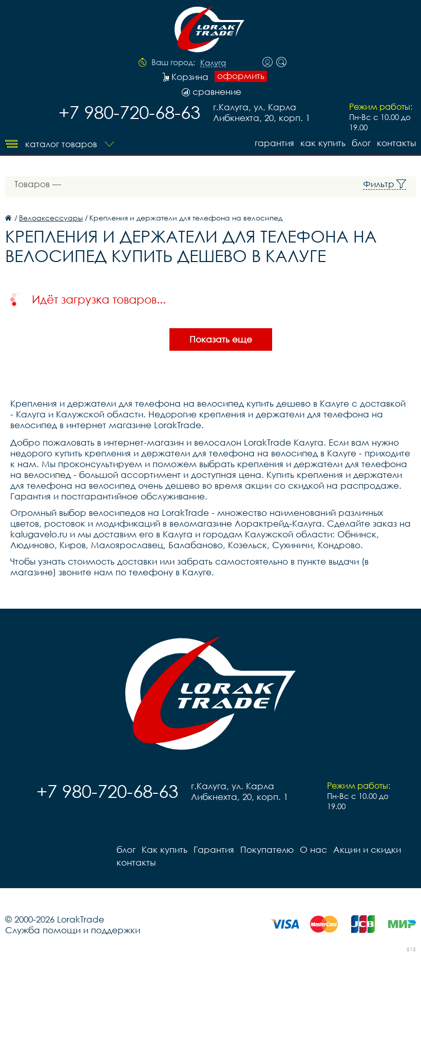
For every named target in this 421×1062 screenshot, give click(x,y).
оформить (240, 76)
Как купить (323, 142)
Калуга (213, 63)
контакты (396, 142)
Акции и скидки (367, 849)
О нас (313, 849)
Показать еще (220, 339)
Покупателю (267, 849)
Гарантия (274, 142)
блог (361, 142)
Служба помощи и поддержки (72, 930)
